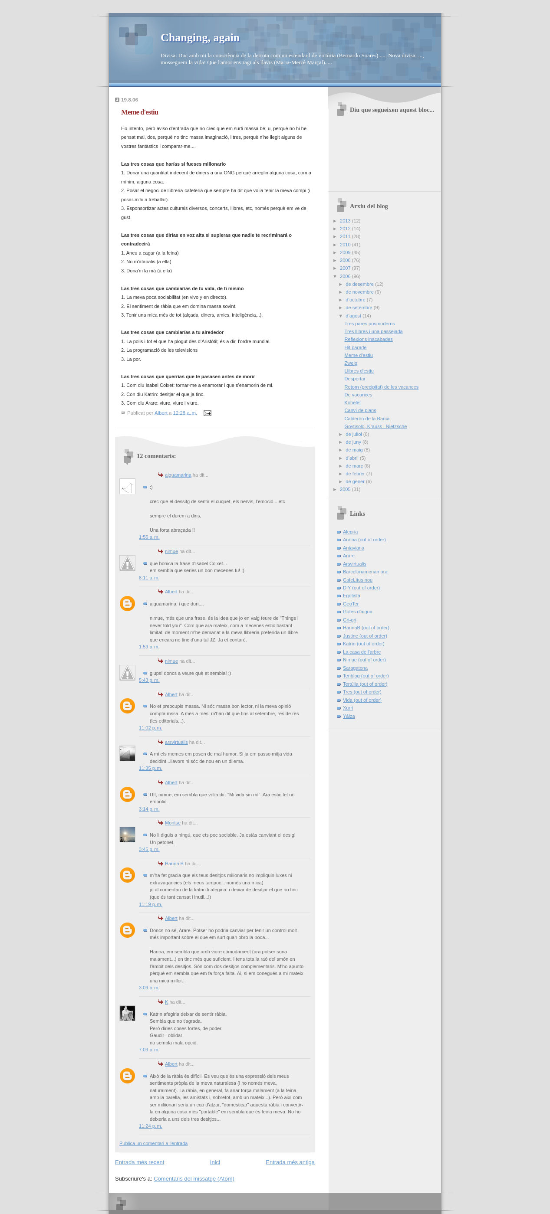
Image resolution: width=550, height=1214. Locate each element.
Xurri (348, 707)
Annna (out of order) (364, 539)
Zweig (351, 363)
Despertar (355, 378)
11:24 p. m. (150, 1126)
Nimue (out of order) (364, 659)
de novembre (360, 292)
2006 (346, 276)
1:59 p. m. (149, 646)
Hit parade (356, 347)
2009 (346, 252)
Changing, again (200, 37)
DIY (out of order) (361, 587)
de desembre (360, 284)
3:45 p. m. (149, 849)
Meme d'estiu (359, 355)
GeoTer (351, 603)
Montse (173, 822)
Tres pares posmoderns (370, 323)
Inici (215, 1162)
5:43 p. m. (149, 680)
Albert (171, 591)
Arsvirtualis (354, 563)
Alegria (350, 531)
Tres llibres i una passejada (374, 331)
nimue (171, 551)
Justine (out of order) (365, 635)
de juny (354, 442)
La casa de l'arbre (362, 651)
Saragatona (355, 668)
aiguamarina (178, 475)
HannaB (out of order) (366, 627)
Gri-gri (349, 619)
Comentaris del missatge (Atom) (194, 1178)
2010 (346, 244)
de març (355, 465)
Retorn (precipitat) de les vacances (382, 386)
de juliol (354, 434)
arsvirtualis (176, 742)
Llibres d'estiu (359, 370)
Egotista (351, 595)
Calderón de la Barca (367, 418)
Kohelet (353, 402)
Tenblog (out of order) (366, 675)
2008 (346, 260)
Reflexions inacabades (369, 339)
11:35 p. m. (150, 768)
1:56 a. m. (149, 537)
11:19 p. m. (150, 904)
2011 (346, 236)
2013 (346, 220)
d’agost (354, 315)
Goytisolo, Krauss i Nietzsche (376, 426)
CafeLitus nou (357, 579)
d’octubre (356, 299)
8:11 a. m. (149, 577)
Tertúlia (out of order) (365, 684)
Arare (349, 555)
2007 (346, 268)
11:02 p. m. (150, 727)
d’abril (353, 458)
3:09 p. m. (149, 987)
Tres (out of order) (362, 691)
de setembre (359, 307)
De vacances (358, 394)
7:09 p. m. (149, 1049)
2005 (346, 489)
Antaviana (353, 547)
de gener (356, 481)
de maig (355, 449)
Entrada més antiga (290, 1162)
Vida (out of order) (362, 700)
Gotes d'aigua (357, 611)
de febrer (356, 473)
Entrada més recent (139, 1162)
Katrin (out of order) (364, 643)
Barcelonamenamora (365, 571)
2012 (346, 228)
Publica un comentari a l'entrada (153, 1143)
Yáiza (349, 716)
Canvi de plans (360, 410)
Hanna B (174, 863)
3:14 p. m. (149, 809)
